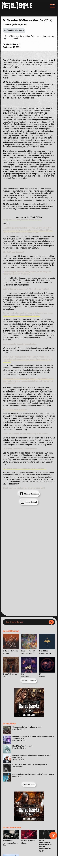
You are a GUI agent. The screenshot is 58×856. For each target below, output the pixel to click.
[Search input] (26, 622)
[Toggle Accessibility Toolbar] (53, 835)
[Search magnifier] (51, 622)
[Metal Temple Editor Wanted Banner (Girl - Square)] (29, 716)
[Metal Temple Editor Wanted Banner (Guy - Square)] (29, 820)
